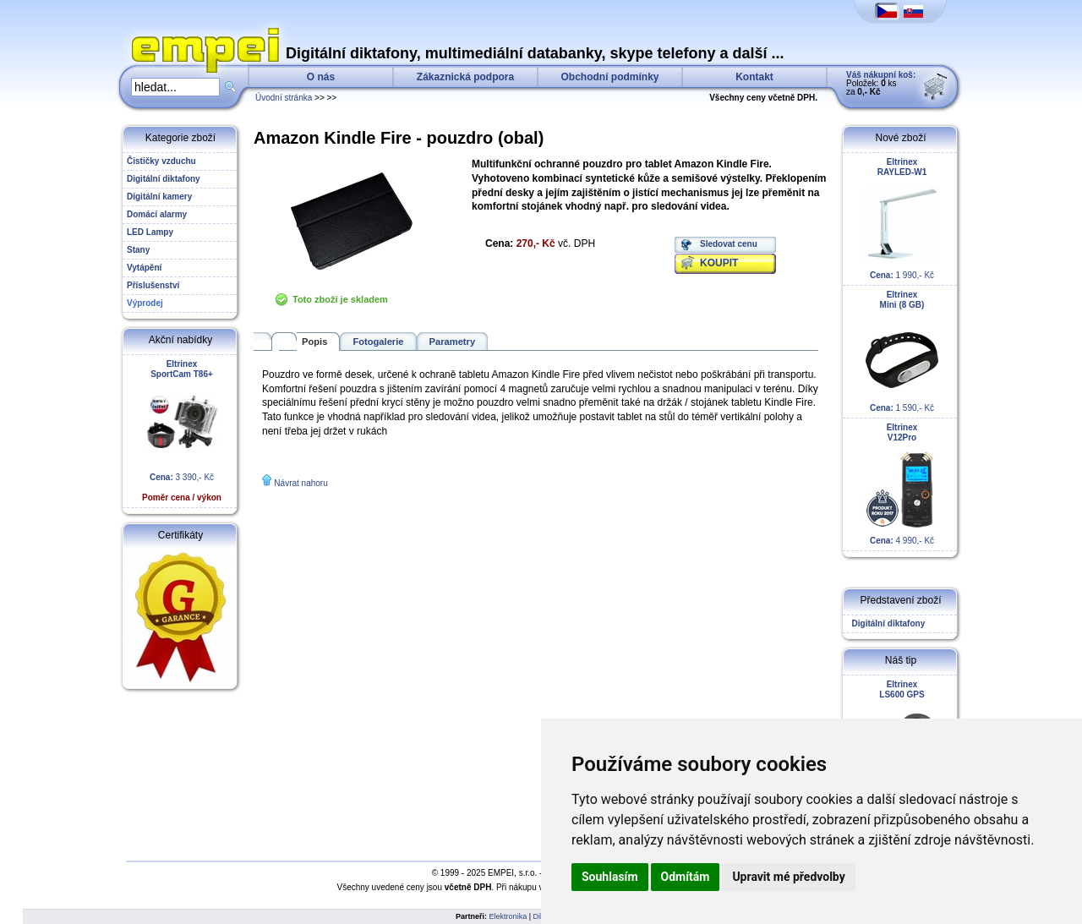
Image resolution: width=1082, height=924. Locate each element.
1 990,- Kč (902, 218)
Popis (314, 341)
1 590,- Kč (902, 351)
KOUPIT (719, 263)
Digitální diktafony (886, 623)
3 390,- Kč (181, 430)
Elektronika (508, 916)
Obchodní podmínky (610, 77)
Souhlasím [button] (610, 876)
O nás (321, 77)
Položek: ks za (880, 83)
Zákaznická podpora (465, 77)
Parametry (452, 341)
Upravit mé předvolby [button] (788, 876)
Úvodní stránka (283, 97)
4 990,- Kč (902, 484)
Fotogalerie (377, 341)
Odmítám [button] (685, 876)
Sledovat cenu (728, 244)
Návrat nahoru (300, 483)
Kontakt (754, 77)
